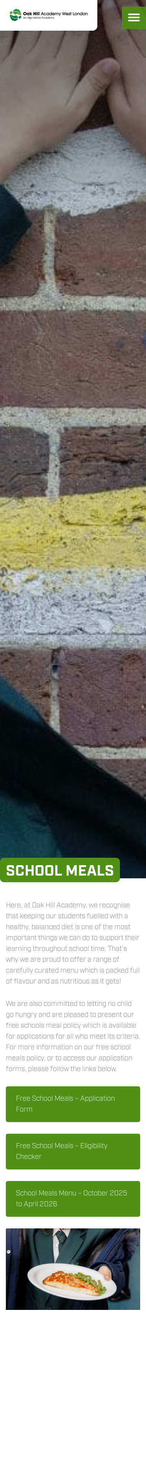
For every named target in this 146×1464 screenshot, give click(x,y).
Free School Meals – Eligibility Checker (61, 1151)
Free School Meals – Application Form (65, 1104)
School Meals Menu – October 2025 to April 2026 (71, 1199)
